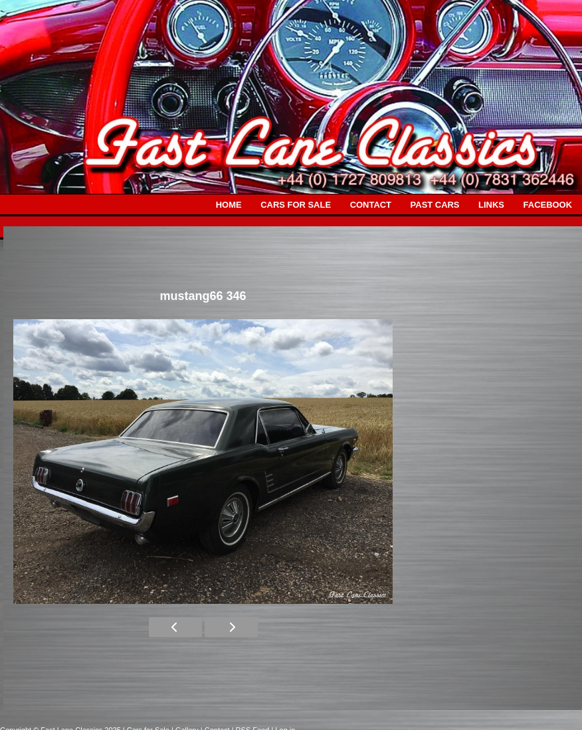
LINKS (491, 205)
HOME (229, 205)
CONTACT (370, 205)
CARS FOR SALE (295, 205)
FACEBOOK (548, 205)
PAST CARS (435, 205)
